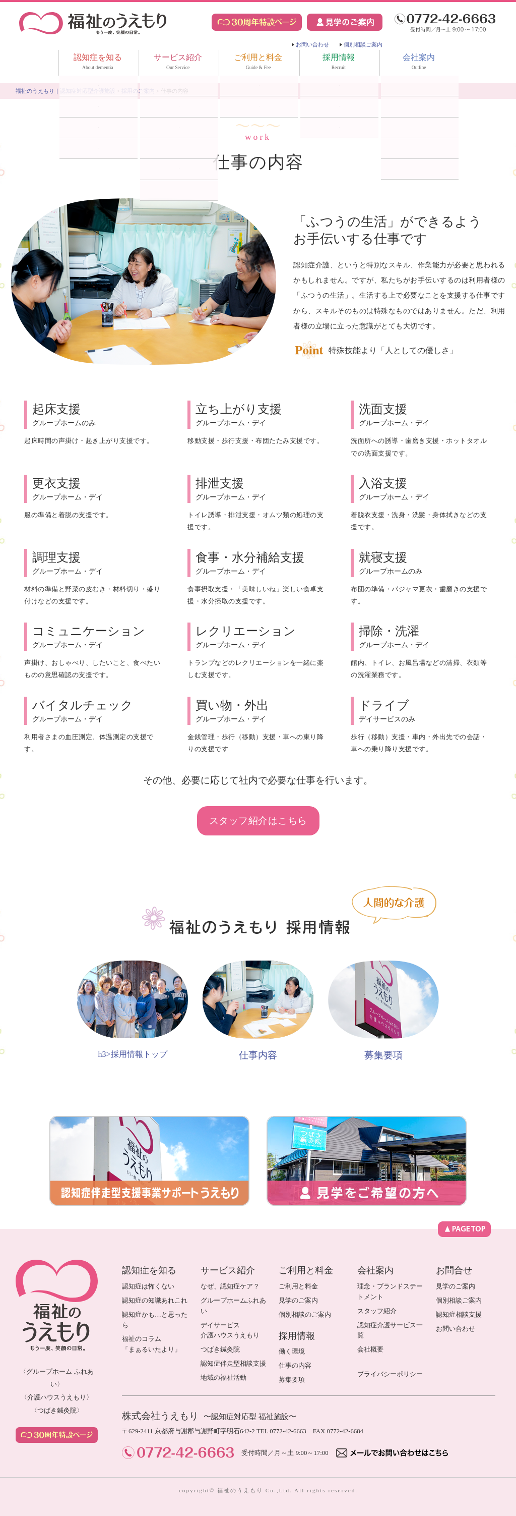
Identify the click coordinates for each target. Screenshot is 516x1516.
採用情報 (338, 63)
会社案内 (419, 63)
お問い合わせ (312, 44)
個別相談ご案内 (363, 44)
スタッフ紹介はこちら (258, 820)
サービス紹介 (178, 63)
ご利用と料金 (258, 63)
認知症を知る (98, 63)
